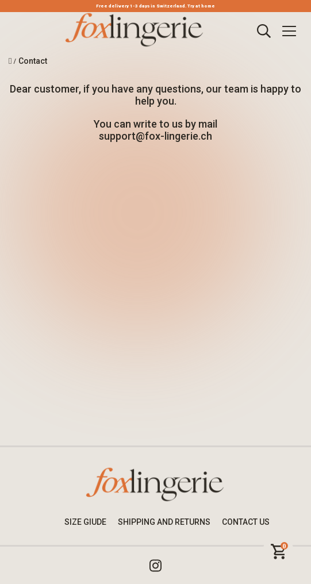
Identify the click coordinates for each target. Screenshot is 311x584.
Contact (32, 61)
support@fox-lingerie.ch (155, 136)
